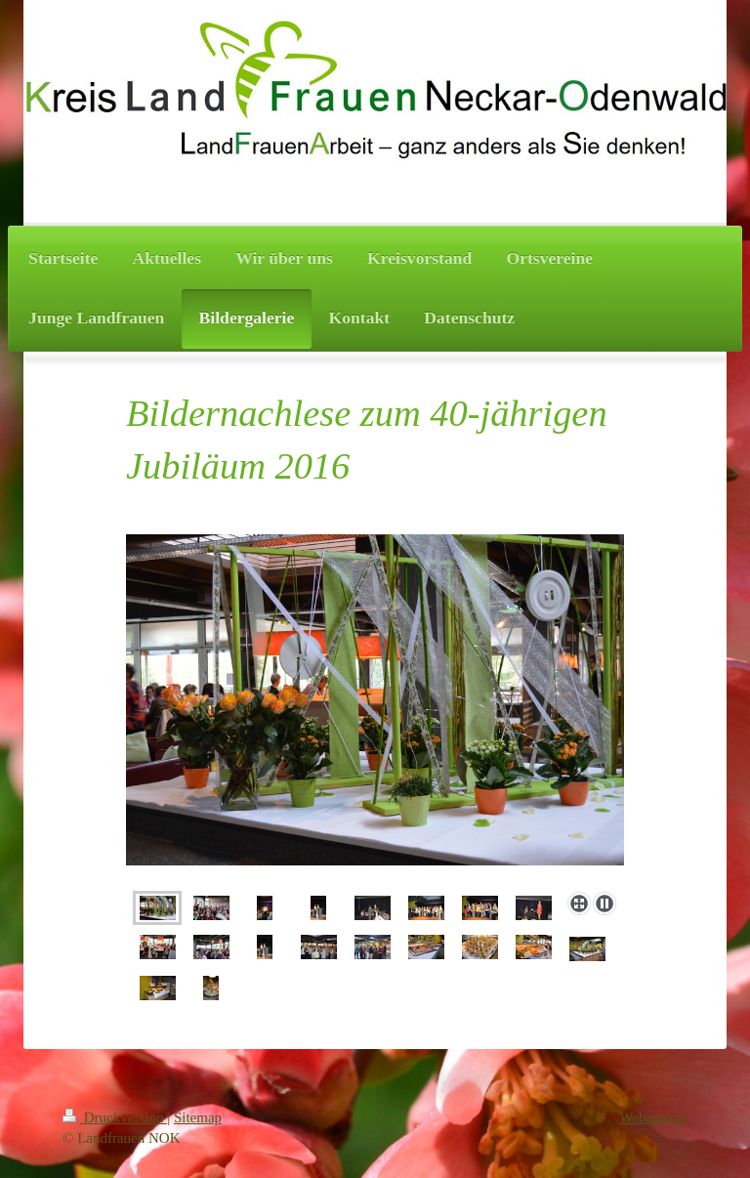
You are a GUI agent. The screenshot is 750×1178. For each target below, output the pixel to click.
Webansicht (653, 1117)
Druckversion (114, 1117)
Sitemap (198, 1117)
